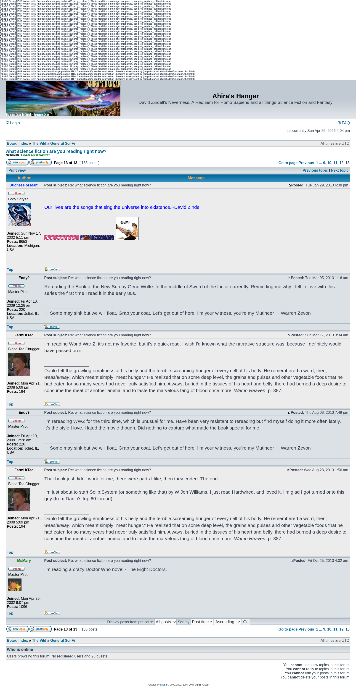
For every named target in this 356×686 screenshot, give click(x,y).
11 (335, 163)
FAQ (344, 123)
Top (10, 270)
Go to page (288, 163)
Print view (17, 170)
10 (329, 163)
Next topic (339, 170)
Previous (306, 163)
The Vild (39, 143)
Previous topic (315, 170)
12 (342, 163)
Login (13, 123)
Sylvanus (26, 154)
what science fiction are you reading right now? (56, 151)
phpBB (163, 684)
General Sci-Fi (62, 143)
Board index (17, 143)
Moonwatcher (41, 154)
